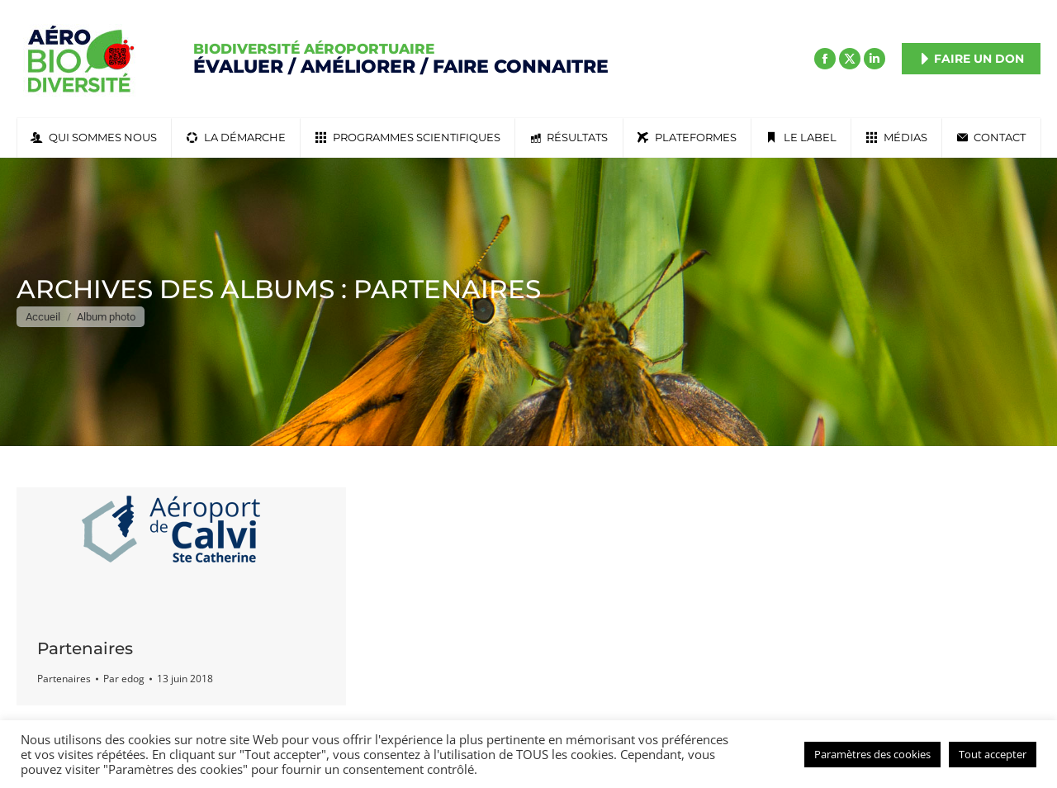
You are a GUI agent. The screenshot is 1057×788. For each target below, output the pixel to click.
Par (124, 679)
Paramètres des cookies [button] (872, 754)
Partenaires (85, 648)
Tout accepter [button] (992, 754)
